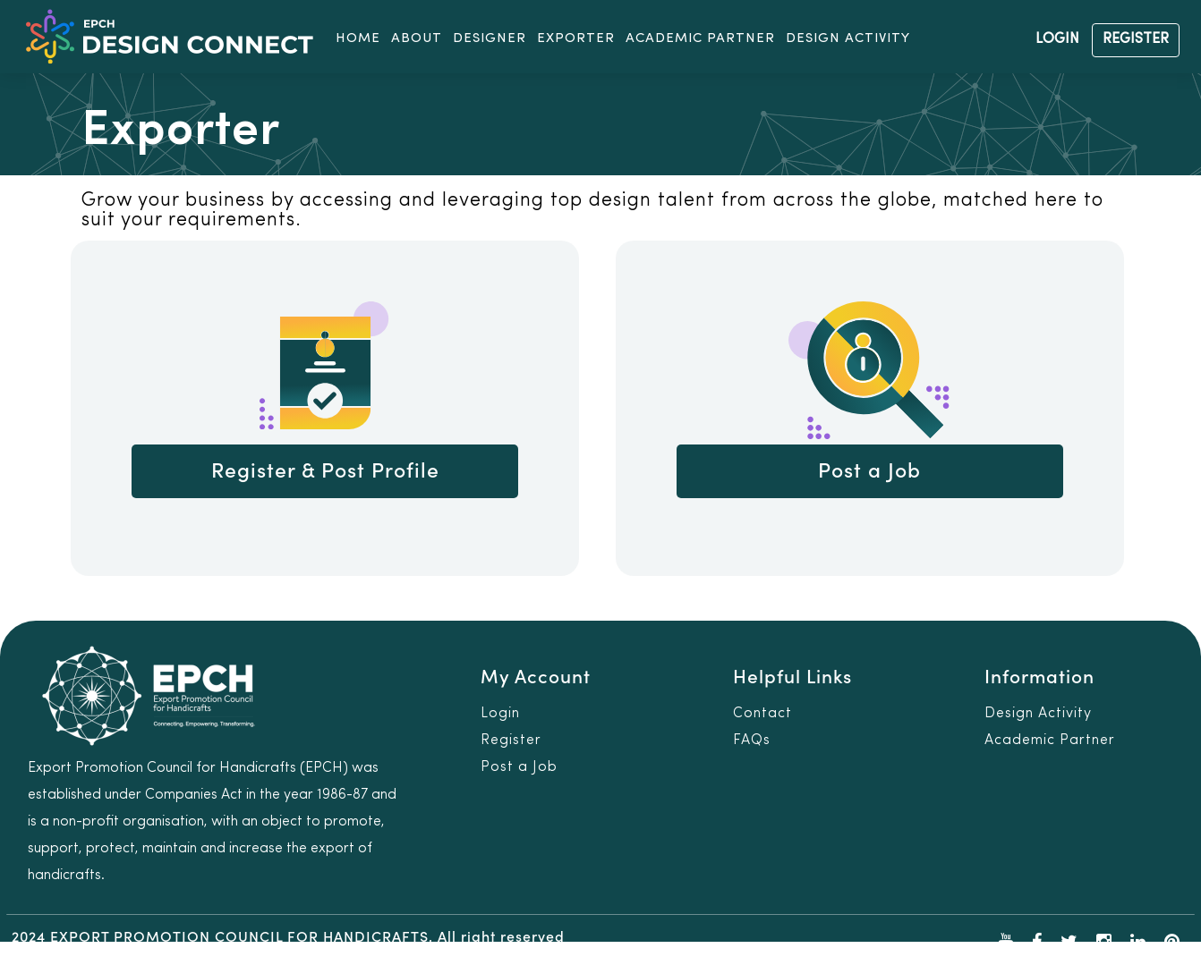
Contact (762, 714)
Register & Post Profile (325, 471)
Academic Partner (1049, 740)
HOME (358, 39)
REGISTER (1136, 39)
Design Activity (1038, 714)
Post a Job (869, 471)
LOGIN (1057, 39)
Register (511, 740)
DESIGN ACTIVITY (848, 39)
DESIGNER (489, 39)
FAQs (752, 740)
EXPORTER (576, 39)
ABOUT (416, 39)
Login (500, 714)
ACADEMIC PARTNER (700, 39)
